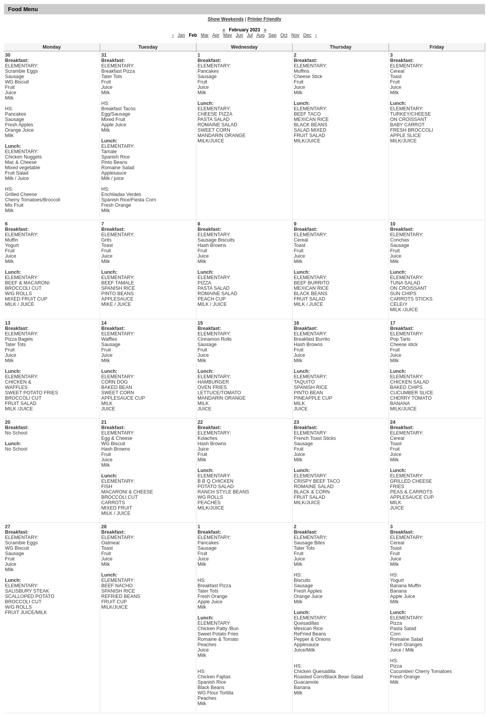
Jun (239, 35)
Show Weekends (226, 19)
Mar (205, 35)
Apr (216, 35)
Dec (307, 35)
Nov (295, 35)
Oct (284, 35)
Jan (181, 35)
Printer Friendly (265, 19)
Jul (250, 35)
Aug (260, 35)
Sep (272, 35)
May (227, 35)
